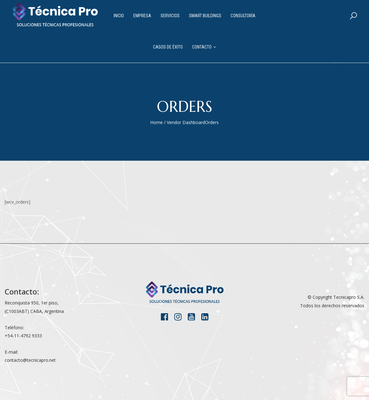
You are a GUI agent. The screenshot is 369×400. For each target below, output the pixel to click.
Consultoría (243, 15)
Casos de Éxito (168, 46)
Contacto (202, 46)
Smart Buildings (205, 15)
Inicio (119, 15)
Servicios (170, 15)
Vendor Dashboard (186, 122)
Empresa (142, 15)
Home (156, 122)
